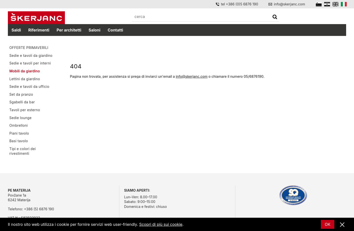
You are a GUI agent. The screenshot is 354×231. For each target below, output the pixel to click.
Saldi (16, 30)
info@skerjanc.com (191, 76)
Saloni (94, 30)
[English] (335, 4)
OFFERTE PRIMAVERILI (28, 48)
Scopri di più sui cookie (160, 224)
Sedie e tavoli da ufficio (29, 86)
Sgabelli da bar (22, 102)
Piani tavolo (19, 133)
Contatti (115, 30)
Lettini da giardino (24, 79)
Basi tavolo (18, 141)
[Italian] (343, 4)
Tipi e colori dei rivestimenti (22, 151)
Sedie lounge (20, 118)
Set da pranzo (21, 94)
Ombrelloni (18, 125)
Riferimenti (38, 30)
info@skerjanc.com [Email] (289, 4)
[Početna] (36, 17)
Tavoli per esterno (24, 110)
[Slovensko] (318, 4)
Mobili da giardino (24, 71)
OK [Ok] (327, 224)
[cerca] (274, 17)
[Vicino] (342, 225)
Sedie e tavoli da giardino (30, 55)
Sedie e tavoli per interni (30, 63)
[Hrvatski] (327, 4)
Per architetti (69, 30)
